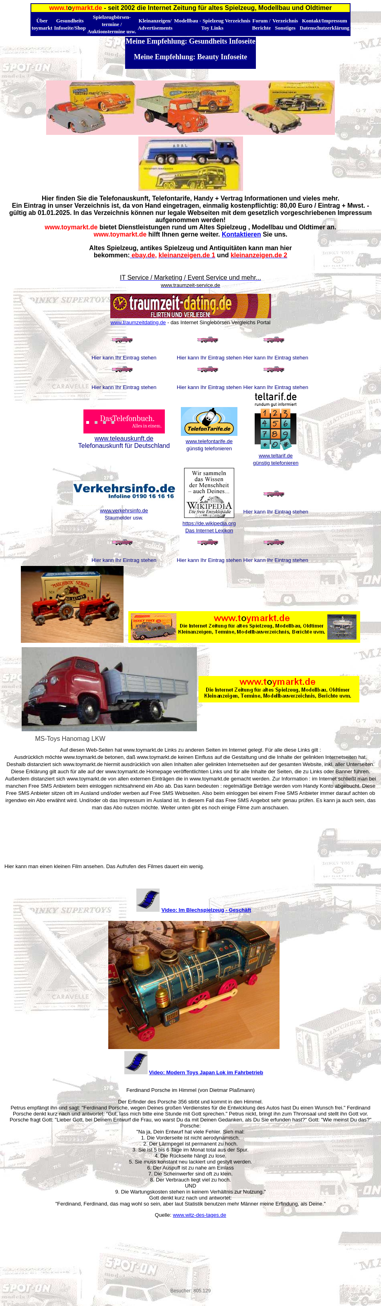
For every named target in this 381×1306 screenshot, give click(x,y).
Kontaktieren (241, 234)
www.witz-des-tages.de (199, 1215)
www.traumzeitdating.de (138, 322)
